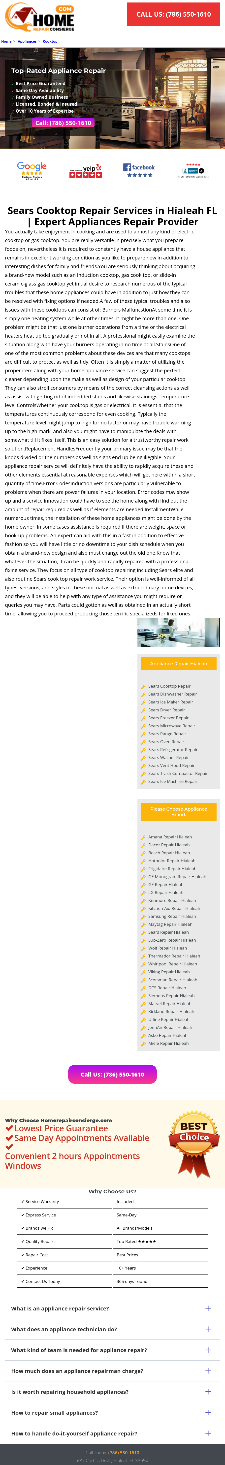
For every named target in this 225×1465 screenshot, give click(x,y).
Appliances (27, 41)
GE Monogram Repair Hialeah (177, 876)
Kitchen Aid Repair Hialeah (174, 908)
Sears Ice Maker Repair (170, 702)
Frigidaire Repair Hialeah (172, 868)
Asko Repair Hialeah (168, 1035)
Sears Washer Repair (168, 757)
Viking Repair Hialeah (169, 972)
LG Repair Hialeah (165, 892)
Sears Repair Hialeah (168, 932)
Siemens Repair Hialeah (171, 995)
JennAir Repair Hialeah (170, 1027)
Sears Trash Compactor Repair (178, 773)
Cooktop (50, 41)
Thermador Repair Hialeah (174, 956)
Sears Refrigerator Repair (173, 749)
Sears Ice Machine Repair (172, 781)
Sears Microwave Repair (171, 726)
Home (6, 41)
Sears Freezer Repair (168, 718)
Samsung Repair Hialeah (172, 916)
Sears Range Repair (167, 733)
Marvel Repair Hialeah (170, 1003)
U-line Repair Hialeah (169, 1019)
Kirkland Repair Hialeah (171, 1011)
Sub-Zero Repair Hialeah (172, 940)
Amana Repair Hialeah (170, 837)
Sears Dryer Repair (166, 710)
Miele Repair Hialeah (168, 1043)
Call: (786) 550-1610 (63, 123)
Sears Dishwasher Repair (172, 694)
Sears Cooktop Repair (169, 686)
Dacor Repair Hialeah (169, 845)
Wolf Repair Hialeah (167, 948)
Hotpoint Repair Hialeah (171, 860)
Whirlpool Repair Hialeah (172, 964)
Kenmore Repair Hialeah (172, 900)
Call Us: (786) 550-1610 (112, 1074)
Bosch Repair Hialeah (169, 853)
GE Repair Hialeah (166, 884)
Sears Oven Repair (166, 741)
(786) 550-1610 (188, 14)
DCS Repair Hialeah (167, 987)
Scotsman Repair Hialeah (172, 980)
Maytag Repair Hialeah (170, 924)
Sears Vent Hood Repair (171, 765)
